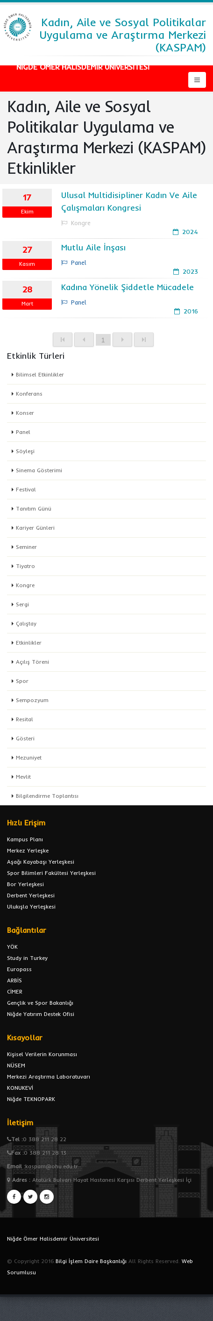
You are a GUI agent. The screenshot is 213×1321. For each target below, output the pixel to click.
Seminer (26, 546)
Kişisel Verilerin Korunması (42, 1054)
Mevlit (23, 776)
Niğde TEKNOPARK (31, 1098)
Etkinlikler (29, 642)
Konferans (29, 393)
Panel (23, 431)
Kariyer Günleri (35, 527)
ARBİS (14, 980)
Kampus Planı (25, 839)
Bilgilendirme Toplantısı (47, 795)
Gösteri (25, 738)
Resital (24, 719)
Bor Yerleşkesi (25, 884)
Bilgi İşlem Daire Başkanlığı (91, 1260)
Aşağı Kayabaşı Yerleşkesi (40, 861)
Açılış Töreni (32, 661)
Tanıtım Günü (33, 508)
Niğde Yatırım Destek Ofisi (40, 1013)
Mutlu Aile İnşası (93, 247)
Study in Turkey (27, 957)
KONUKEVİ (20, 1087)
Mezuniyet (29, 757)
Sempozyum (32, 699)
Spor (22, 680)
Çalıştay (26, 623)
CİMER (14, 991)
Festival (26, 489)
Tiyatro (25, 565)
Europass (19, 969)
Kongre (25, 585)
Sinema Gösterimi (39, 470)
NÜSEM (16, 1065)
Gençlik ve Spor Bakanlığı (40, 1002)
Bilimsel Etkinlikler (40, 374)
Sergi (22, 604)
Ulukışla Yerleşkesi (31, 906)
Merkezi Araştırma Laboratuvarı (48, 1076)
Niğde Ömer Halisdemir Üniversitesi (53, 1238)
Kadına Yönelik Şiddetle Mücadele (127, 287)
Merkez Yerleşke (28, 850)
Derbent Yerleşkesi (31, 895)
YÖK (12, 946)
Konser (25, 412)
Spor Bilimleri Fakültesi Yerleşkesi (51, 872)
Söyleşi (25, 451)
